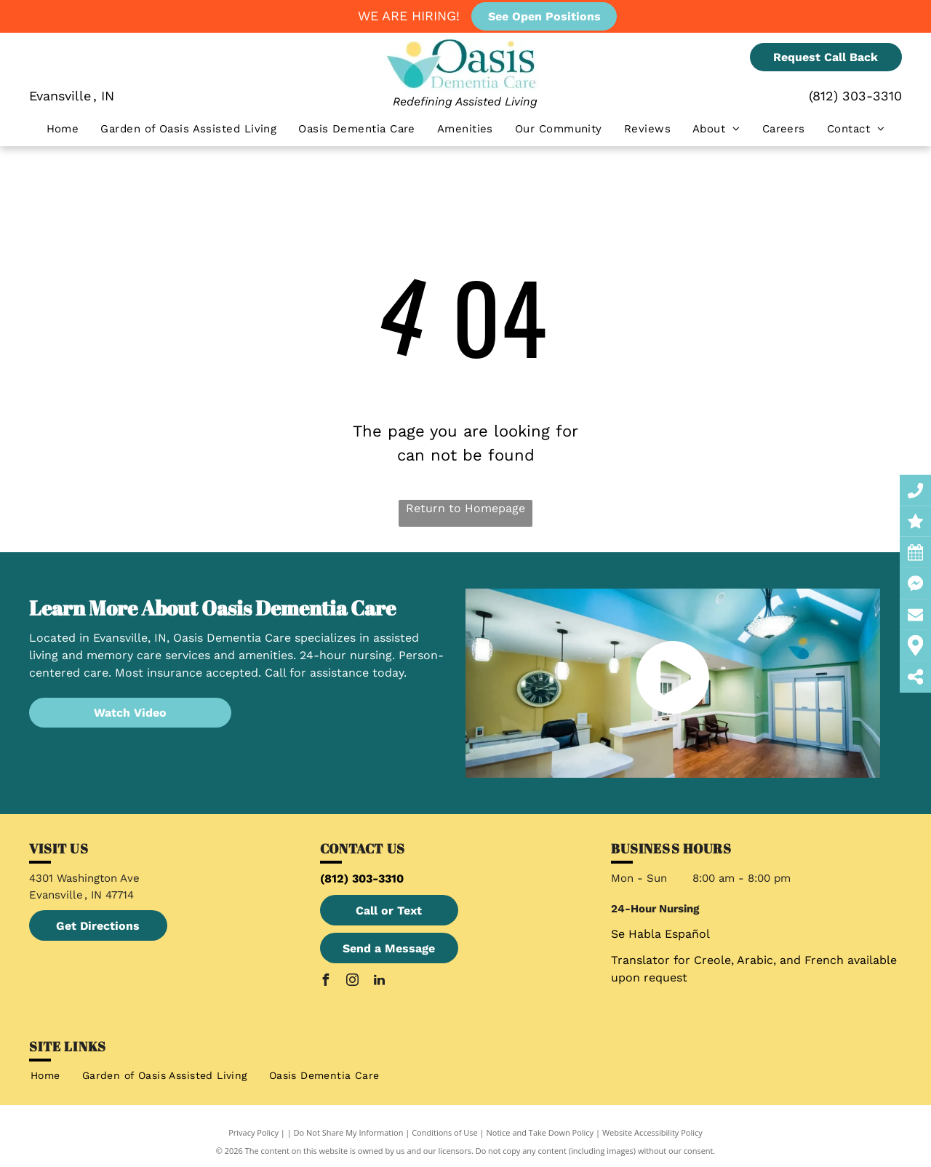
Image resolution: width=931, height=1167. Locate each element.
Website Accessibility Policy (652, 1132)
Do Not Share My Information (349, 1132)
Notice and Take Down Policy (540, 1132)
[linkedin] (379, 982)
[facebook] (325, 982)
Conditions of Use (445, 1132)
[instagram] (352, 982)
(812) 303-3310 (855, 95)
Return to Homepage (465, 508)
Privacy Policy (253, 1132)
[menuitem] (63, 129)
